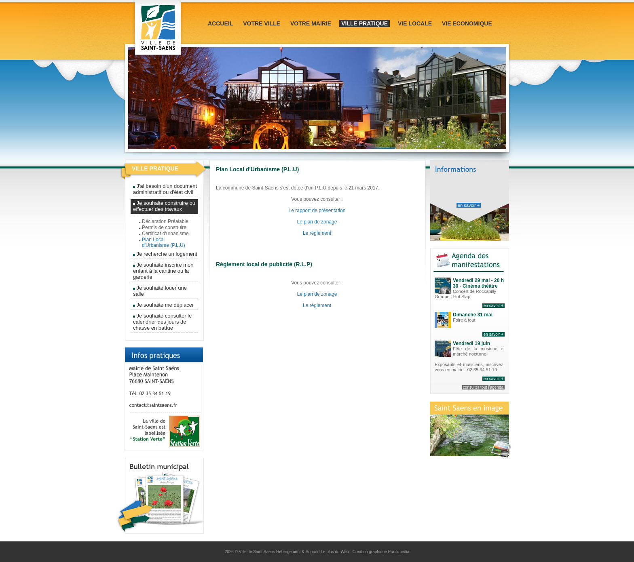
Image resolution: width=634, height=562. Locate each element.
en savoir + (469, 205)
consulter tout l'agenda (483, 387)
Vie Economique (467, 23)
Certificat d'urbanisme (165, 233)
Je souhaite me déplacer (163, 305)
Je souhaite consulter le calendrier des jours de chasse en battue (162, 322)
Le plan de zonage (317, 222)
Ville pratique (364, 23)
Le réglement (317, 233)
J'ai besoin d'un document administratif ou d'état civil (165, 189)
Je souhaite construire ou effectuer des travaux (164, 206)
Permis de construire (164, 227)
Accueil (220, 23)
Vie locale (415, 23)
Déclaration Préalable (165, 221)
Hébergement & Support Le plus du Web (313, 551)
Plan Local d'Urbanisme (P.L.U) (163, 242)
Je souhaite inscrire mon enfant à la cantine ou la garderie (163, 271)
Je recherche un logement (165, 254)
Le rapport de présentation (317, 210)
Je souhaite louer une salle (160, 291)
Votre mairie (310, 23)
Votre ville (261, 23)
